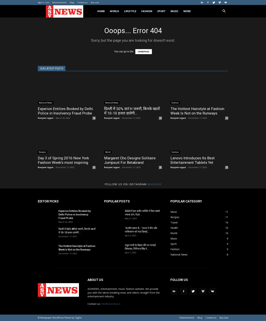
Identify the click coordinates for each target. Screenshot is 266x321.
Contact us (82, 2)
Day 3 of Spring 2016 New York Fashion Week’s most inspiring (63, 160)
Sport (161, 11)
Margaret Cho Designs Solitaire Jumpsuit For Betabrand (130, 160)
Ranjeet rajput (45, 118)
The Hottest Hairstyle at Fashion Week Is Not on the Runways (197, 111)
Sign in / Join (43, 2)
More (187, 11)
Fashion (146, 11)
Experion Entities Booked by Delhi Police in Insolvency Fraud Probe (65, 111)
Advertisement (59, 2)
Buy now (95, 2)
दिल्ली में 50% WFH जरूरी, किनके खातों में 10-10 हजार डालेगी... (132, 111)
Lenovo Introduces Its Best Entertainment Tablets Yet (192, 160)
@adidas (154, 184)
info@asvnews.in (111, 304)
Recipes (42, 152)
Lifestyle (130, 11)
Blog (72, 2)
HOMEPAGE (143, 52)
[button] (224, 11)
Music (174, 11)
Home (101, 11)
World (114, 11)
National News (45, 102)
